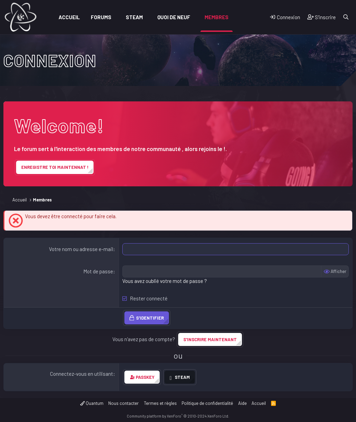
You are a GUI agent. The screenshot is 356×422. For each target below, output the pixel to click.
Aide (242, 403)
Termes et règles (160, 403)
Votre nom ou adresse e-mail (81, 249)
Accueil (69, 17)
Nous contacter (123, 403)
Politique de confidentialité (207, 403)
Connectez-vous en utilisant (81, 374)
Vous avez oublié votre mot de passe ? (164, 281)
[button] (116, 17)
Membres (217, 17)
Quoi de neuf (173, 17)
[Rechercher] (346, 17)
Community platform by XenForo (178, 416)
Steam (134, 17)
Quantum (91, 403)
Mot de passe (98, 271)
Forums (101, 17)
